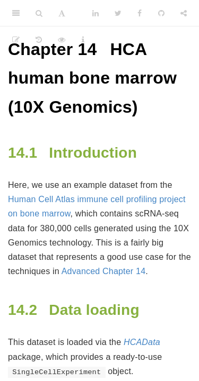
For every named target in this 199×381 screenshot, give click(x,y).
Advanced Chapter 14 (104, 271)
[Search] (39, 13)
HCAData (142, 342)
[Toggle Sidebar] (16, 13)
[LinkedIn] (95, 13)
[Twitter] (118, 13)
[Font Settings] (61, 13)
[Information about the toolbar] (83, 39)
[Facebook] (139, 13)
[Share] (183, 13)
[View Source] (61, 39)
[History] (39, 39)
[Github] (161, 13)
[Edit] (16, 39)
